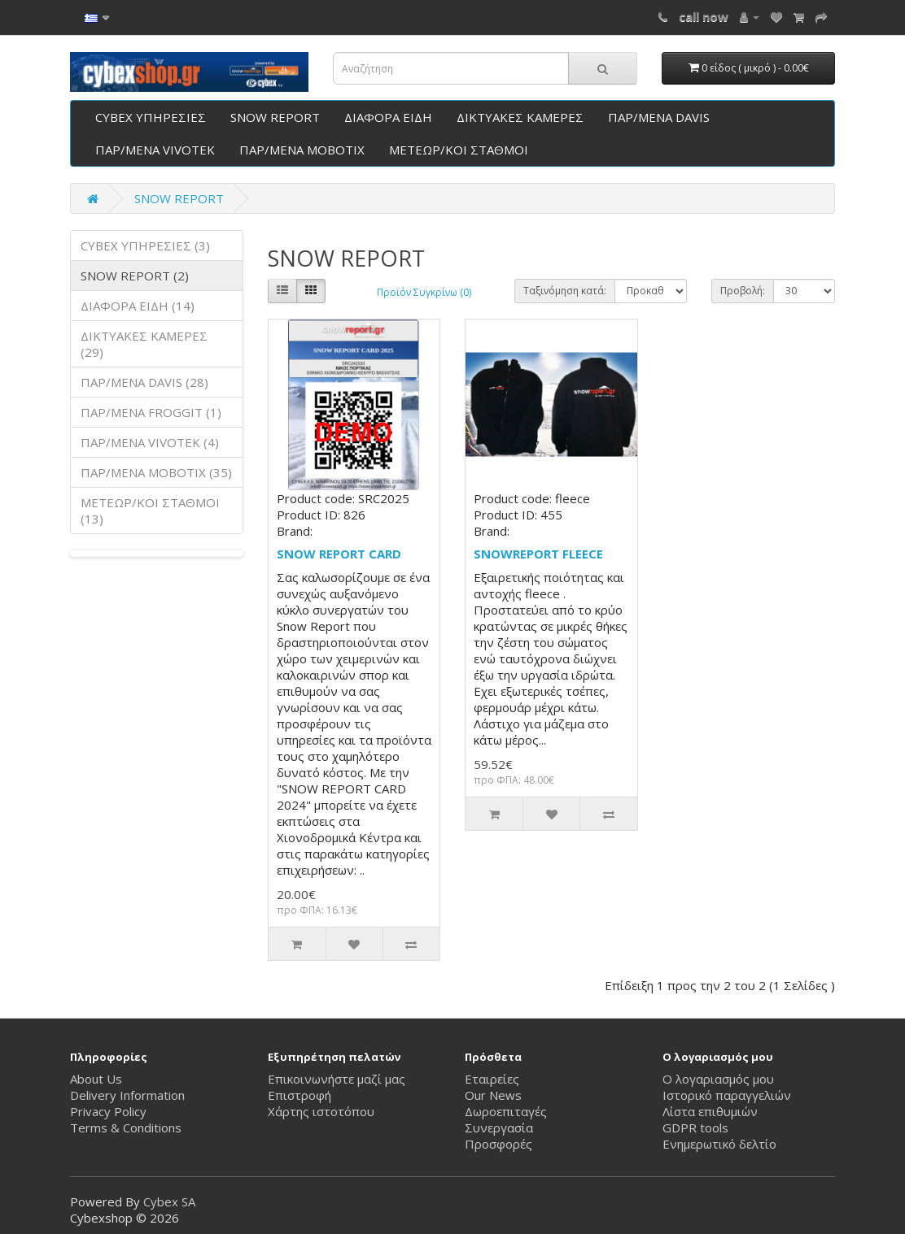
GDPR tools (695, 1127)
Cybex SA (169, 1201)
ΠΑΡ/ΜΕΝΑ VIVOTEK (155, 149)
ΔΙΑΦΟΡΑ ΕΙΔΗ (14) (138, 306)
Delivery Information (127, 1095)
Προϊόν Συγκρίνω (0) (424, 292)
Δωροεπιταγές (506, 1111)
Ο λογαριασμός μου (718, 1079)
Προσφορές (498, 1144)
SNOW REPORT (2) (135, 275)
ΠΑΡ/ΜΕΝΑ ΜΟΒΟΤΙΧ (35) (156, 472)
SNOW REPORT (275, 117)
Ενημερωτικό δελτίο (719, 1144)
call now (703, 16)
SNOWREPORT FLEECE (538, 553)
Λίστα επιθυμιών (710, 1111)
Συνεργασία (499, 1127)
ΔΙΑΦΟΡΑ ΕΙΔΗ (388, 117)
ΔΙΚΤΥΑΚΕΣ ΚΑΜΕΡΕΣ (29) (144, 344)
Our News (493, 1095)
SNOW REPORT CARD (339, 553)
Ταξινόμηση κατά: (564, 291)
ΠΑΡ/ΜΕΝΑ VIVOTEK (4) (150, 442)
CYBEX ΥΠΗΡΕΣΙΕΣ (150, 117)
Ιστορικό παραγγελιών (726, 1095)
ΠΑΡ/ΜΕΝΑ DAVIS (659, 117)
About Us (96, 1079)
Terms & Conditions (125, 1127)
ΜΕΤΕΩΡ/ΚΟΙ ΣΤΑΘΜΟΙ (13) (150, 510)
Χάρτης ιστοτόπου (321, 1111)
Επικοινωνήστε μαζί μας (336, 1079)
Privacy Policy (108, 1111)
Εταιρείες (492, 1079)
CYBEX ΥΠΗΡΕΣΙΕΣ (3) (145, 245)
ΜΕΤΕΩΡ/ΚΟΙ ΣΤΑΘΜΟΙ (458, 149)
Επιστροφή (299, 1095)
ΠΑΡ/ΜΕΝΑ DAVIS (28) (144, 382)
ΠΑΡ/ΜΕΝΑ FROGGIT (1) (151, 412)
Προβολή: (742, 291)
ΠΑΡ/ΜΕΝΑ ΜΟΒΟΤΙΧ (302, 149)
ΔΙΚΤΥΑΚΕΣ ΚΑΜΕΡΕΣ (520, 117)
